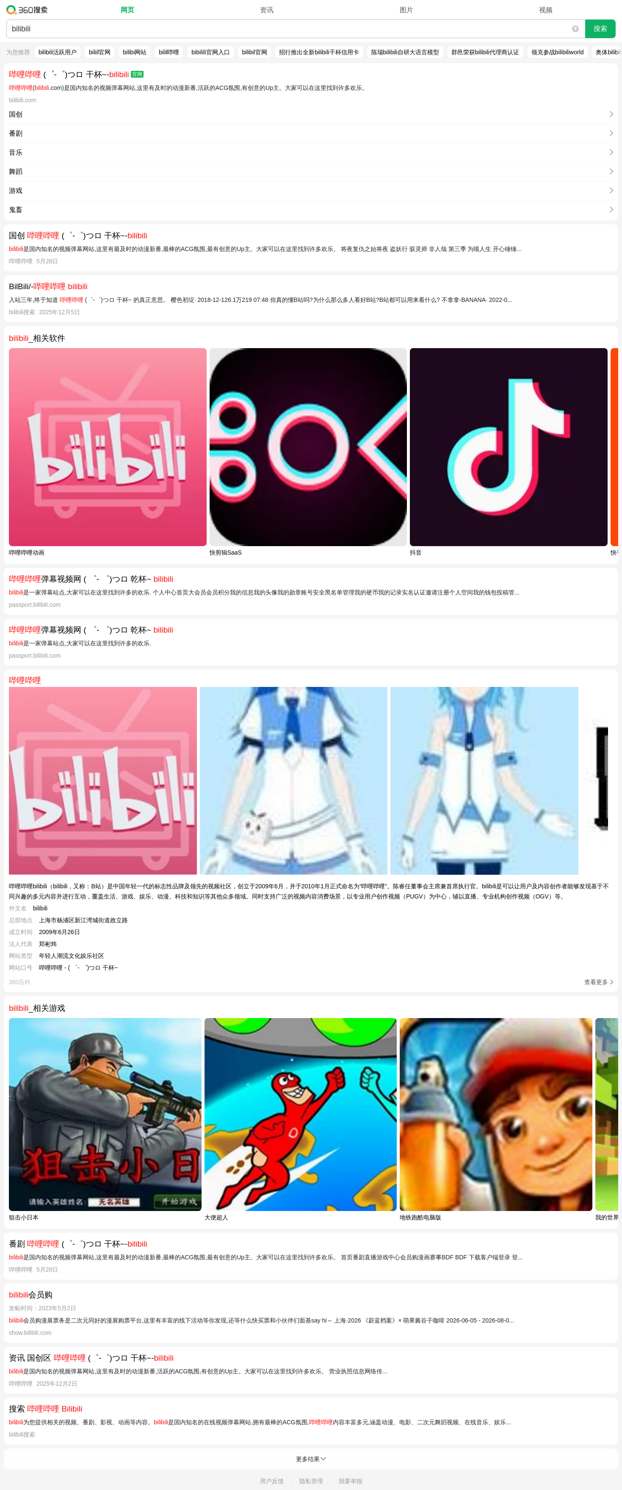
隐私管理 (311, 1481)
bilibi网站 (135, 52)
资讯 (267, 10)
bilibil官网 (254, 52)
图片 (406, 10)
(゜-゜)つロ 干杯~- (76, 74)
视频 (546, 10)
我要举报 (350, 1481)
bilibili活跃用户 (58, 52)
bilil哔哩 (169, 52)
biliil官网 (100, 52)
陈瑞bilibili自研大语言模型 (405, 52)
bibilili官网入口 (210, 52)
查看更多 (596, 982)
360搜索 (29, 10)
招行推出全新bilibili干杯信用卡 (319, 52)
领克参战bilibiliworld (557, 52)
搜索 (600, 28)
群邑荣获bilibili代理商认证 (485, 52)
